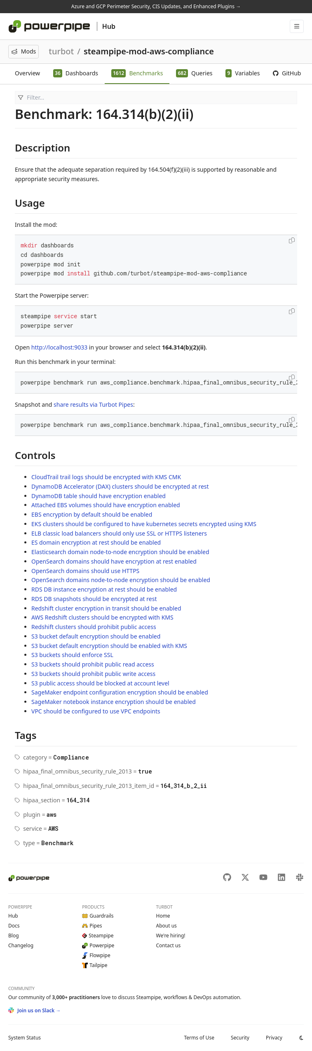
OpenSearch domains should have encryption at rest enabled (114, 561)
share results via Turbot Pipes (93, 404)
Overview (27, 73)
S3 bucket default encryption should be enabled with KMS (109, 646)
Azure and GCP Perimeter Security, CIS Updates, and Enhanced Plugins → (156, 6)
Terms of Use (199, 1037)
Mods (23, 51)
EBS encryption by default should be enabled (91, 514)
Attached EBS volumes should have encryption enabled (105, 505)
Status (24, 1037)
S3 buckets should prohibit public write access (93, 674)
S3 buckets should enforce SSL (72, 655)
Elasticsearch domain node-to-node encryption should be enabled (120, 552)
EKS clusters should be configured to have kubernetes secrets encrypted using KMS (143, 524)
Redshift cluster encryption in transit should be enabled (106, 608)
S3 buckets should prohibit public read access (92, 664)
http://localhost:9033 (59, 347)
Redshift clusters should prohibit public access (93, 627)
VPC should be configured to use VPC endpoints (95, 711)
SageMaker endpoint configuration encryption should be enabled (119, 692)
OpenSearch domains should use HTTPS (85, 571)
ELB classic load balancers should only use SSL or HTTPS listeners (119, 533)
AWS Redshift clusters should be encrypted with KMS (102, 617)
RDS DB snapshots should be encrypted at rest (94, 599)
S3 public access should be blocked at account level (100, 683)
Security (240, 1037)
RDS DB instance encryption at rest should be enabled (104, 589)
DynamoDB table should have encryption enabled (98, 496)
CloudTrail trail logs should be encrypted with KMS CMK (106, 477)
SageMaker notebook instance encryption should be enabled (113, 702)
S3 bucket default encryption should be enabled (95, 636)
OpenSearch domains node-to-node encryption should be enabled (120, 580)
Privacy (274, 1037)
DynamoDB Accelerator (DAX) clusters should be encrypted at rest (120, 486)
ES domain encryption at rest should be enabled (96, 542)
